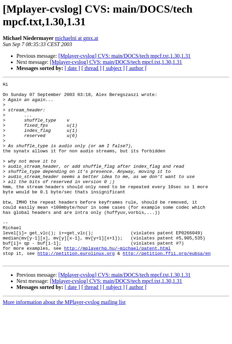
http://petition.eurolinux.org (75, 288)
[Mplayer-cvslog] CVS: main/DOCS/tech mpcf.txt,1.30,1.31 (124, 56)
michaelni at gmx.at (76, 38)
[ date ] (72, 68)
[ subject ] (114, 68)
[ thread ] (91, 68)
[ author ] (136, 68)
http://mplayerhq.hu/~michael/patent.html (117, 282)
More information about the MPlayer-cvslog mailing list (64, 338)
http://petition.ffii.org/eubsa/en (166, 288)
